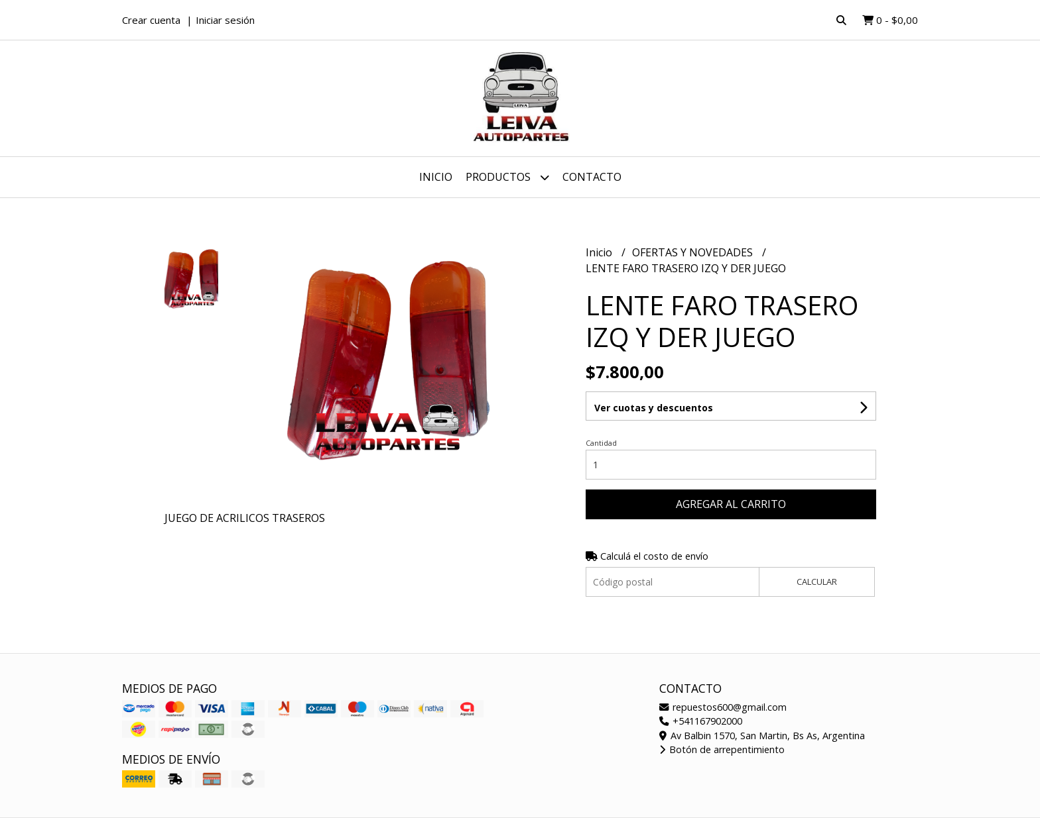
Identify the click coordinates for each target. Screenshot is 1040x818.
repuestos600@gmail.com (723, 707)
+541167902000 (700, 721)
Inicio (435, 177)
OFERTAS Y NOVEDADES (693, 252)
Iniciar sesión (225, 19)
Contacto (591, 177)
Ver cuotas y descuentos (653, 407)
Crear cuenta (151, 19)
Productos (507, 177)
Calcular (817, 582)
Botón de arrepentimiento (722, 749)
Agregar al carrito (731, 504)
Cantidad (601, 443)
